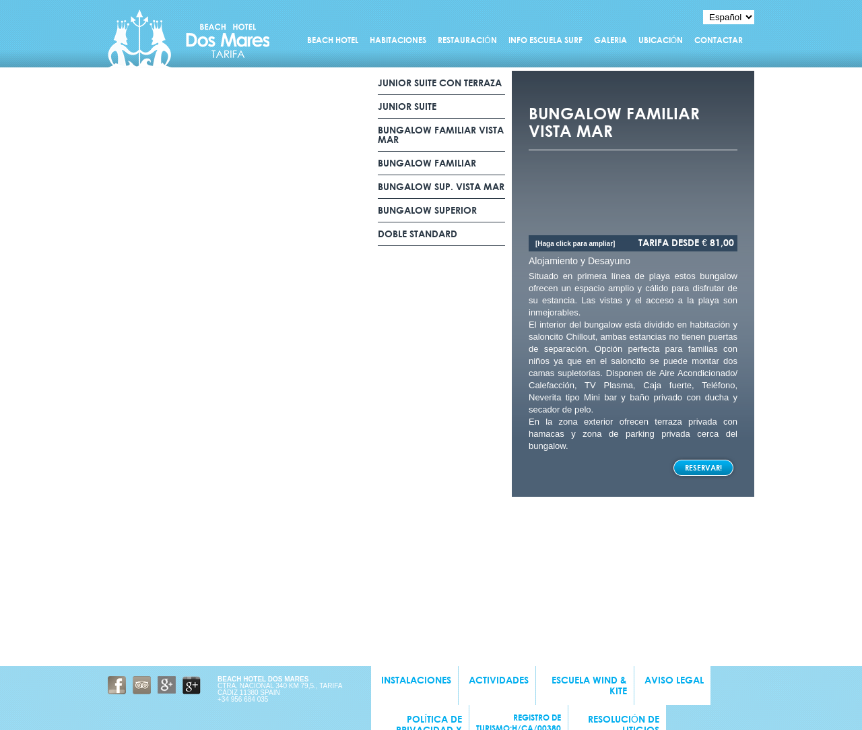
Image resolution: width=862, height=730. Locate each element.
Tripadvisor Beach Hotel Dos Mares (142, 685)
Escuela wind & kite (589, 685)
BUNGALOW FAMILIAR (428, 163)
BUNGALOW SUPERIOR (427, 210)
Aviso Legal (674, 680)
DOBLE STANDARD (417, 234)
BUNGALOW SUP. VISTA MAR (441, 186)
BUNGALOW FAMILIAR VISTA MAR (441, 134)
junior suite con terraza (440, 83)
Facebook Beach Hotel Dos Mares (117, 685)
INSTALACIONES (416, 680)
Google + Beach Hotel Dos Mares (167, 685)
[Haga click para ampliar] (575, 243)
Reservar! (703, 468)
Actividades (499, 680)
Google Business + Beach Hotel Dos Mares (192, 685)
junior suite (407, 106)
